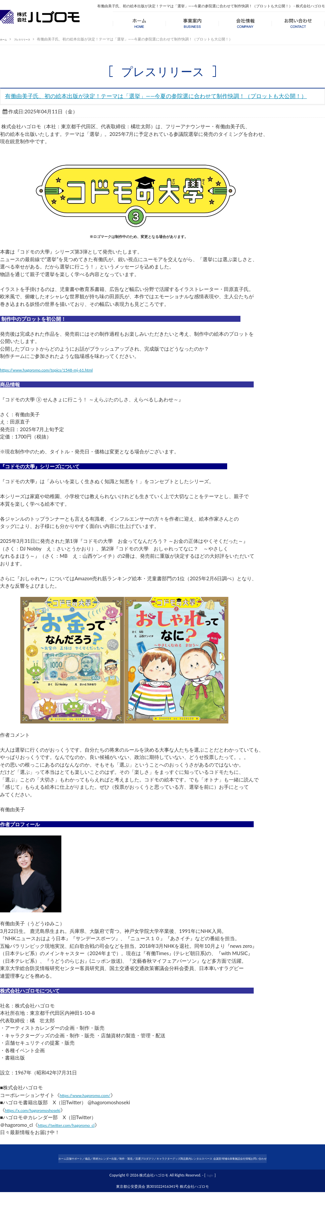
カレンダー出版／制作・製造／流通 (107, 1168)
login (210, 1190)
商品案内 (213, 1168)
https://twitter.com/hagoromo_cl (73, 1136)
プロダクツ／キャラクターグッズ (171, 1168)
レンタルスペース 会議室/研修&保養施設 (261, 1168)
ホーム (5, 39)
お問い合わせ (162, 1175)
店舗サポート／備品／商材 (49, 1168)
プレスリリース (30, 39)
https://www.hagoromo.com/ (91, 1106)
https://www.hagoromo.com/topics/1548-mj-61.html (58, 381)
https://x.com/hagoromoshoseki (39, 1121)
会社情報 (309, 1168)
